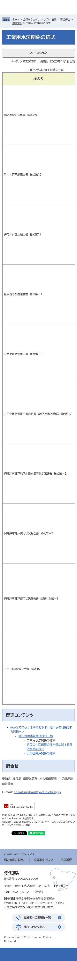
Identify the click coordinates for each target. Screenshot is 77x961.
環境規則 (17, 23)
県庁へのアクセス (34, 927)
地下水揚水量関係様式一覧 (35, 736)
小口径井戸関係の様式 (41, 753)
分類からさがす (31, 19)
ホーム (15, 19)
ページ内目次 (38, 53)
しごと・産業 (50, 19)
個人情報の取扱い (14, 860)
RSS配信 (66, 860)
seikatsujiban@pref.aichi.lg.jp (37, 792)
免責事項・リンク (43, 860)
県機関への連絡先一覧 (37, 917)
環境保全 (65, 19)
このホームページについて (19, 854)
